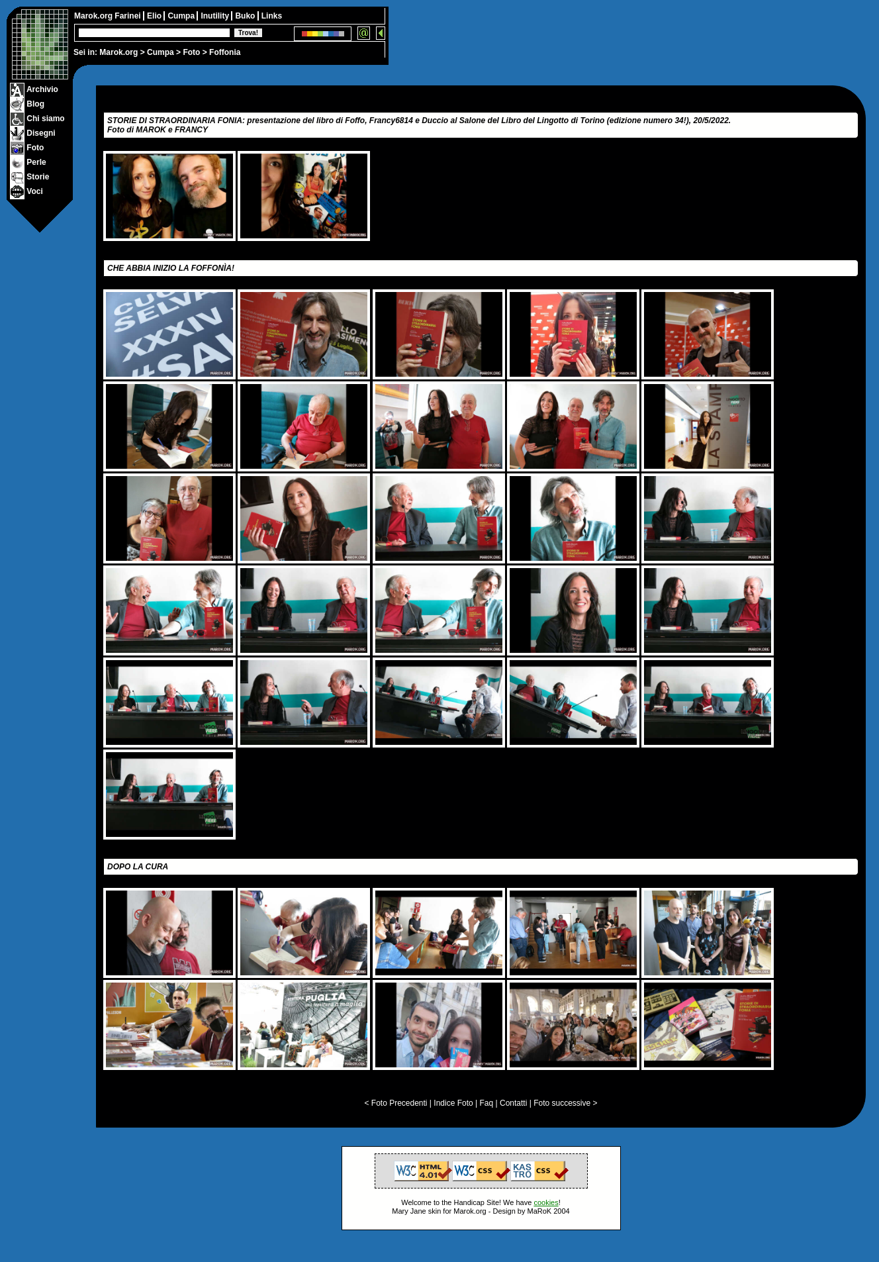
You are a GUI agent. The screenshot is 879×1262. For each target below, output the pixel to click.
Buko (246, 16)
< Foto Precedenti (395, 1103)
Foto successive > (565, 1103)
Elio (155, 16)
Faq (487, 1103)
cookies (545, 1202)
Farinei (129, 16)
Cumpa (160, 52)
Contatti (513, 1103)
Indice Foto (453, 1103)
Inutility (216, 16)
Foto (191, 52)
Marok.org (118, 52)
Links (271, 16)
